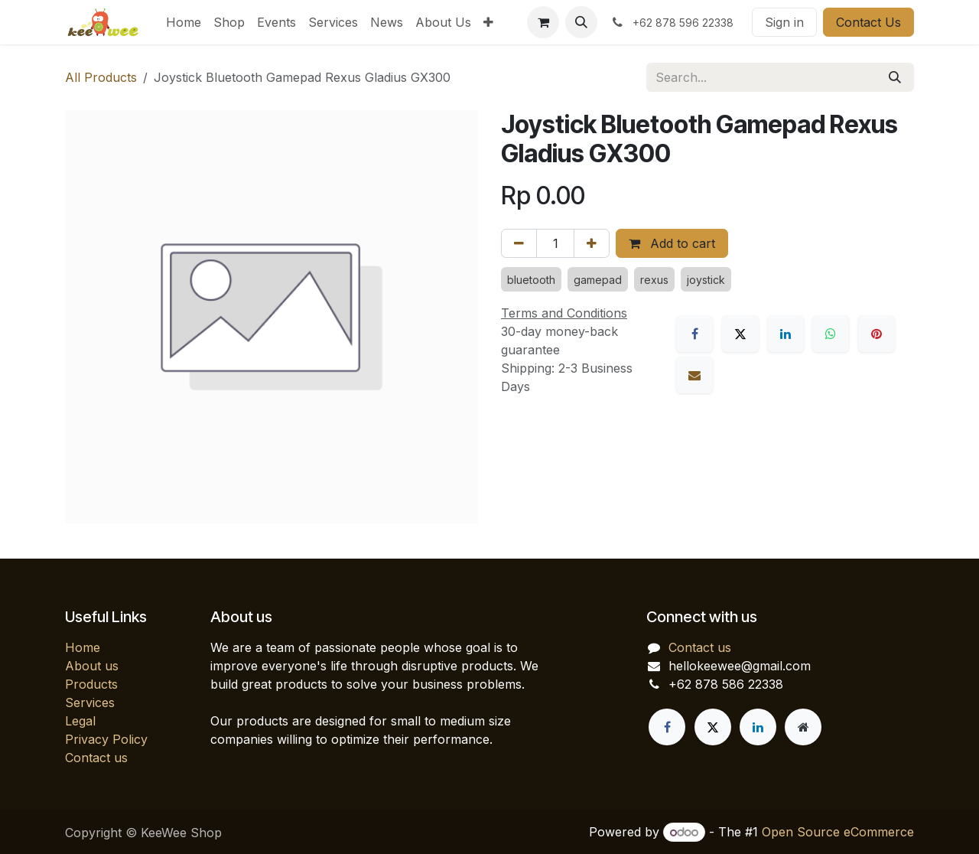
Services (90, 702)
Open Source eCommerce (838, 831)
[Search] (895, 77)
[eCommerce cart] (543, 22)
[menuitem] (183, 22)
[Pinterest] (876, 333)
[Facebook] (694, 333)
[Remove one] (519, 243)
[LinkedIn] (785, 333)
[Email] (694, 375)
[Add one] (592, 243)
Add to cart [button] (672, 243)
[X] (740, 333)
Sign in (784, 22)
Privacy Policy (106, 739)
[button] (581, 22)
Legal (80, 721)
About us (92, 665)
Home (82, 647)
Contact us (96, 757)
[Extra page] (803, 727)
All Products (101, 77)
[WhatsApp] (830, 333)
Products (91, 684)
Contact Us (868, 22)
